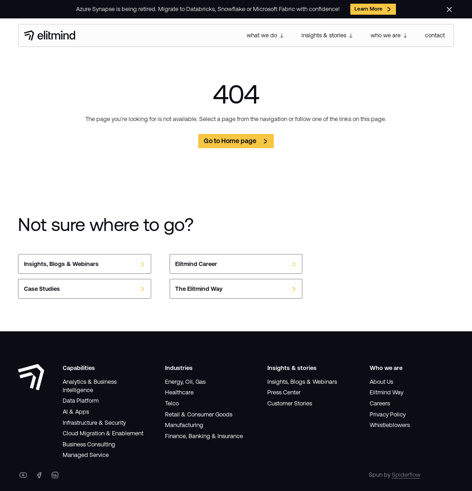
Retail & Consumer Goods (198, 414)
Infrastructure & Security (94, 422)
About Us (381, 381)
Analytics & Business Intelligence (90, 385)
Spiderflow (406, 474)
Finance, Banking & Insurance (204, 436)
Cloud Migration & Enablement (103, 433)
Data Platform (81, 400)
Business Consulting (89, 444)
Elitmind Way (386, 392)
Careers (380, 403)
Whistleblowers (390, 425)
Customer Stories (289, 403)
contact (435, 35)
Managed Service (86, 454)
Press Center (284, 392)
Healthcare (179, 392)
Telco (172, 403)
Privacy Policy (388, 414)
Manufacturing (184, 425)
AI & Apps (76, 411)
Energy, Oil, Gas (185, 381)
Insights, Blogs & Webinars (302, 381)
